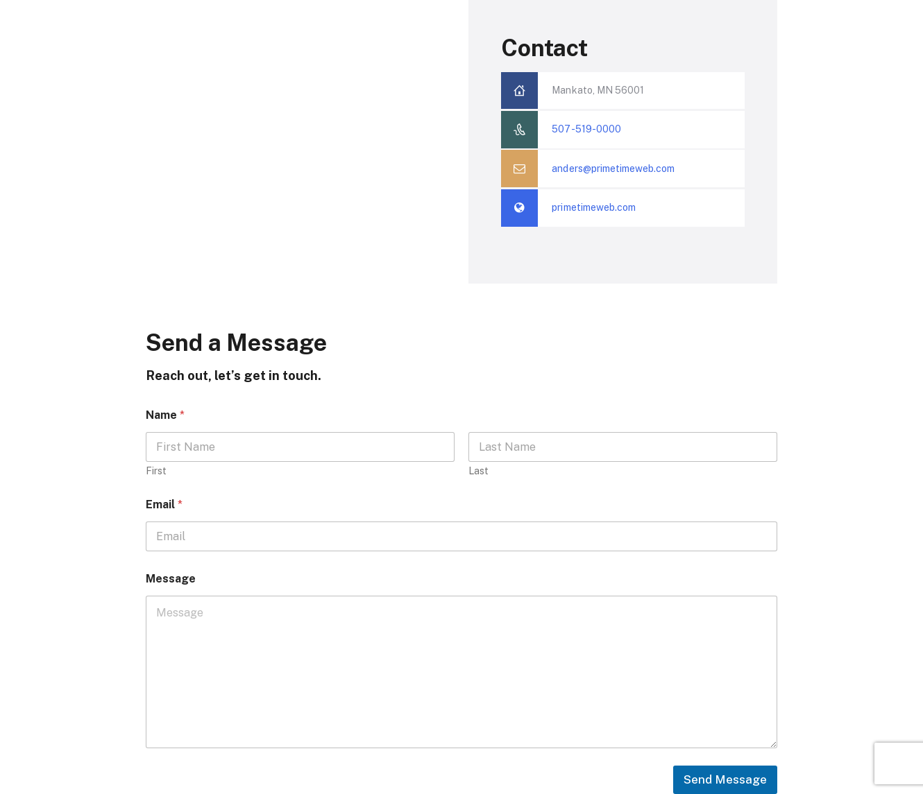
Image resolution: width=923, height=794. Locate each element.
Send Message (725, 779)
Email (164, 504)
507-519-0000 (586, 129)
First (156, 470)
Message (171, 578)
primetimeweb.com (594, 207)
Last (478, 470)
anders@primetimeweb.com (613, 169)
